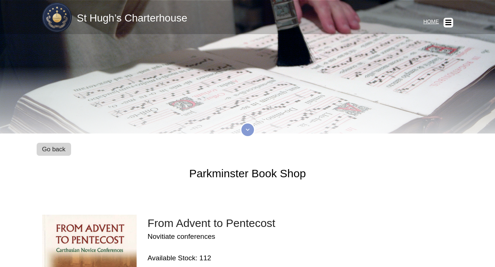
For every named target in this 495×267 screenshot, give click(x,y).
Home (431, 21)
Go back (54, 149)
